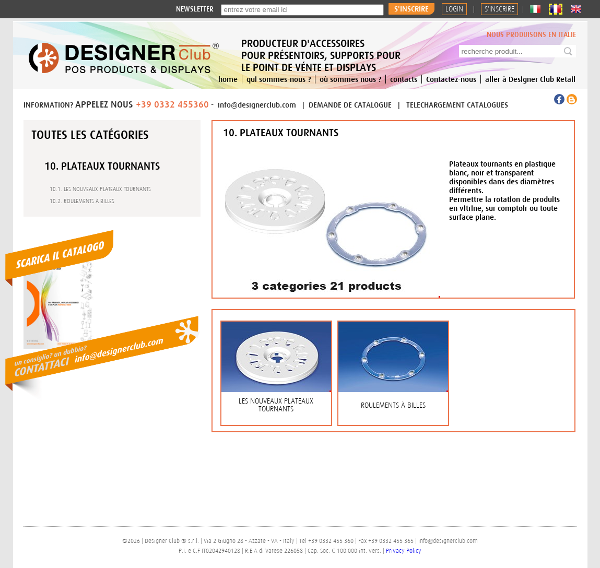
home (228, 79)
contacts (403, 79)
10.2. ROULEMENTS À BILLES (82, 201)
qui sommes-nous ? (278, 79)
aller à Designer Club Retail (530, 79)
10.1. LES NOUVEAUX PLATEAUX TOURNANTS (100, 189)
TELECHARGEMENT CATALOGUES (457, 104)
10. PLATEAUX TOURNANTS (102, 166)
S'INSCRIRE (499, 9)
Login (454, 9)
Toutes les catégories (90, 134)
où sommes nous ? (350, 79)
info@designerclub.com (257, 104)
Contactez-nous (451, 79)
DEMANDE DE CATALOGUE (351, 104)
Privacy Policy (403, 550)
